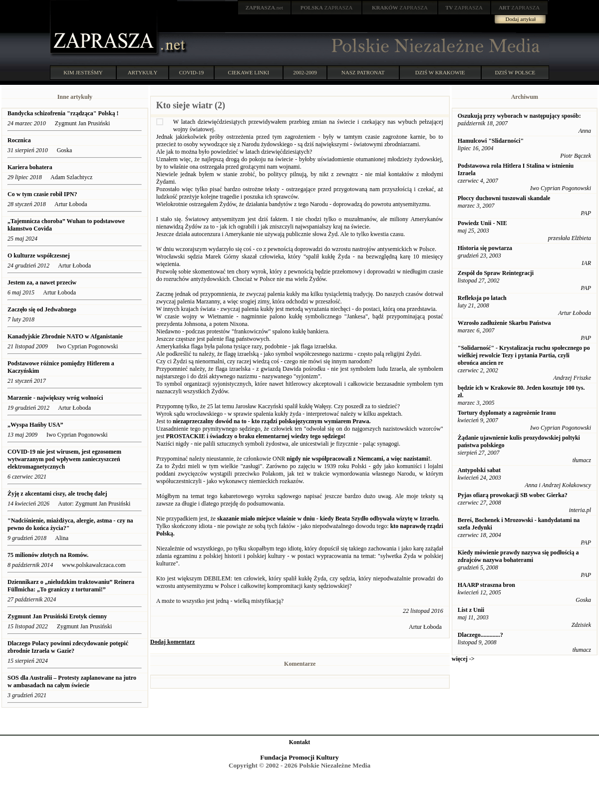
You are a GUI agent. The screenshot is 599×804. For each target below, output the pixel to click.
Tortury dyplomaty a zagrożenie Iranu (507, 412)
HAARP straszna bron (486, 584)
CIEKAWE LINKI (249, 72)
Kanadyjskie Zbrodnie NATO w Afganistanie (65, 336)
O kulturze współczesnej (38, 255)
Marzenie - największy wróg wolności (55, 397)
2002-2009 (305, 72)
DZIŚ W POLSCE (515, 72)
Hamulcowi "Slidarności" (491, 140)
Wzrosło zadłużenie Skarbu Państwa (504, 322)
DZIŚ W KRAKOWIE (440, 72)
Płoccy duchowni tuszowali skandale (504, 198)
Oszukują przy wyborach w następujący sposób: (519, 115)
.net (265, 7)
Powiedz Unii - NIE (482, 223)
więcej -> (463, 658)
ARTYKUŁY (143, 72)
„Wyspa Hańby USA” (35, 424)
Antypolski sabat (479, 470)
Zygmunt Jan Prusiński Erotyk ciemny (57, 616)
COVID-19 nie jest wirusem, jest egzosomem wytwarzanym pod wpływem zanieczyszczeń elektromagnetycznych (64, 459)
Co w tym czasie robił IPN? (42, 194)
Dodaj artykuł (521, 19)
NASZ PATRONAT (363, 72)
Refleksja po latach (482, 297)
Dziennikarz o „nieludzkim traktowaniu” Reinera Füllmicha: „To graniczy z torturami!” (70, 585)
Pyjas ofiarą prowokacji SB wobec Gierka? (513, 495)
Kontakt (299, 742)
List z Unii (471, 609)
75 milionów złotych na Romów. (47, 554)
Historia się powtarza (485, 248)
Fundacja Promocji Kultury (299, 757)
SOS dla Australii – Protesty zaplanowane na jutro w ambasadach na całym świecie (71, 681)
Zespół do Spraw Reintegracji (496, 272)
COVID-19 (191, 72)
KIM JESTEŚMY (83, 72)
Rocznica (19, 140)
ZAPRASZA (326, 7)
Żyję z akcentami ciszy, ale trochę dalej (57, 493)
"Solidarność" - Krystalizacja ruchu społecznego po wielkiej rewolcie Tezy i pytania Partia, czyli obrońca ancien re (524, 355)
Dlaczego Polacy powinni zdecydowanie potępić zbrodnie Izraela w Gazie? (67, 647)
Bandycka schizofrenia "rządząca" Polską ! (62, 113)
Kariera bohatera (29, 167)
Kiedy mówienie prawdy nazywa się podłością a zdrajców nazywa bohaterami (518, 556)
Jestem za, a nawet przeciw (41, 282)
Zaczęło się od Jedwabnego (41, 309)
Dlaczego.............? (480, 634)
